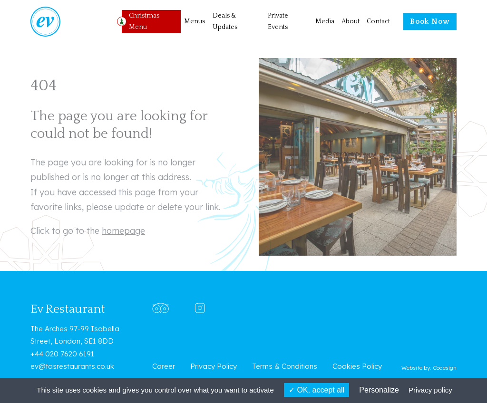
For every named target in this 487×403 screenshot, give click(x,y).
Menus (194, 21)
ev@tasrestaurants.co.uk (72, 366)
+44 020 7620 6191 (62, 353)
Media (324, 21)
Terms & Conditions (284, 366)
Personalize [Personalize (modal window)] (379, 390)
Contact (378, 21)
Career (163, 366)
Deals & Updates (225, 21)
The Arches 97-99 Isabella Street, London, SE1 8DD (74, 334)
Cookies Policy (357, 366)
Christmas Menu (144, 21)
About (350, 21)
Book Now (430, 22)
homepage (123, 230)
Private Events (278, 21)
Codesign (445, 367)
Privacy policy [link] (430, 390)
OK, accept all (316, 390)
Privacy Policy (213, 366)
